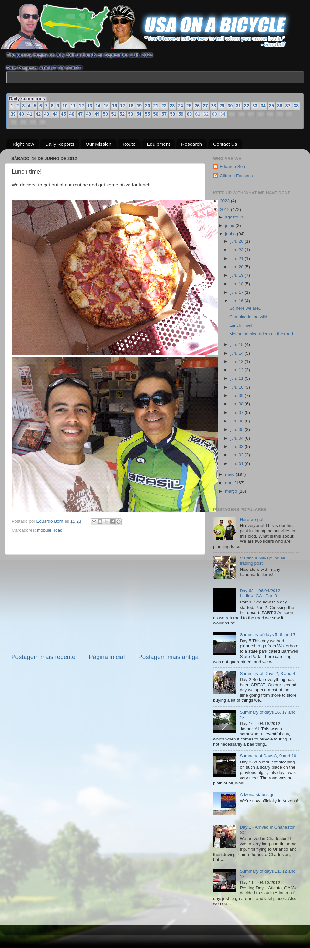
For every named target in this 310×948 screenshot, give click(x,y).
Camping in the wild (248, 316)
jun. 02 (237, 455)
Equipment (158, 144)
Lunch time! (240, 325)
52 (122, 114)
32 (246, 105)
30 (230, 105)
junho (231, 233)
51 (114, 114)
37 (288, 105)
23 (172, 105)
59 (181, 114)
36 (279, 105)
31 (238, 105)
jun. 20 (237, 266)
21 (156, 105)
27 (205, 105)
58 (172, 114)
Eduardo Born (50, 521)
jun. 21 (237, 258)
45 (63, 114)
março (231, 491)
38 (296, 105)
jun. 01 (237, 463)
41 (30, 114)
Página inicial (107, 657)
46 (72, 114)
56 (156, 114)
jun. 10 (237, 387)
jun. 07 (237, 412)
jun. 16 (237, 300)
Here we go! (251, 519)
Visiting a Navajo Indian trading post (262, 561)
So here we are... (246, 308)
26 (197, 105)
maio (230, 474)
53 (130, 114)
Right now (23, 144)
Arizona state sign (257, 794)
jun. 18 (237, 284)
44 (55, 114)
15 (106, 105)
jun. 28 (237, 241)
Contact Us (225, 144)
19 (139, 105)
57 (164, 114)
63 (214, 114)
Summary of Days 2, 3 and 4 (267, 673)
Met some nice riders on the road (261, 333)
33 (254, 105)
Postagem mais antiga (168, 657)
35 (271, 105)
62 (206, 114)
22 (164, 105)
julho (230, 225)
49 (97, 114)
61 (197, 114)
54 (139, 114)
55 (147, 114)
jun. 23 (237, 249)
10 (64, 105)
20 (147, 105)
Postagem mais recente (43, 657)
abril (229, 482)
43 (46, 114)
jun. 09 (237, 395)
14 (97, 105)
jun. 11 (237, 378)
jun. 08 (237, 403)
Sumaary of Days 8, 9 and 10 (268, 755)
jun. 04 (237, 438)
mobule (44, 530)
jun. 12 (237, 369)
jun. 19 (237, 275)
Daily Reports (59, 144)
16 (114, 105)
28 (213, 105)
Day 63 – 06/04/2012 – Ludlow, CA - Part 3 (262, 593)
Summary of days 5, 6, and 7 (267, 634)
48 (88, 114)
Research (191, 144)
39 (13, 114)
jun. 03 (237, 446)
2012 (225, 209)
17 (122, 105)
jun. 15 (237, 344)
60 (189, 114)
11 (73, 105)
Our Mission (98, 144)
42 (38, 114)
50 (105, 114)
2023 (225, 200)
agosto (232, 217)
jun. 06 (237, 421)
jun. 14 (237, 353)
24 (180, 105)
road (58, 530)
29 (221, 105)
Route (129, 144)
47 (80, 114)
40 (21, 114)
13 (89, 105)
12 (81, 105)
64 (223, 114)
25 (188, 105)
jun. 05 (237, 429)
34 (263, 105)
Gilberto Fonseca (236, 175)
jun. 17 (237, 292)
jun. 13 (237, 361)
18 (131, 105)
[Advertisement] (105, 603)
